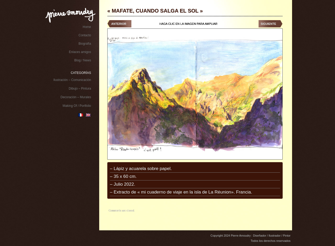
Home (87, 27)
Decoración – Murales (75, 97)
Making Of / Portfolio (77, 106)
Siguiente (268, 23)
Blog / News (82, 60)
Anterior (118, 23)
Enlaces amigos (80, 52)
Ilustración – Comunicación (72, 80)
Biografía (85, 43)
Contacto (85, 35)
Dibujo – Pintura (80, 88)
